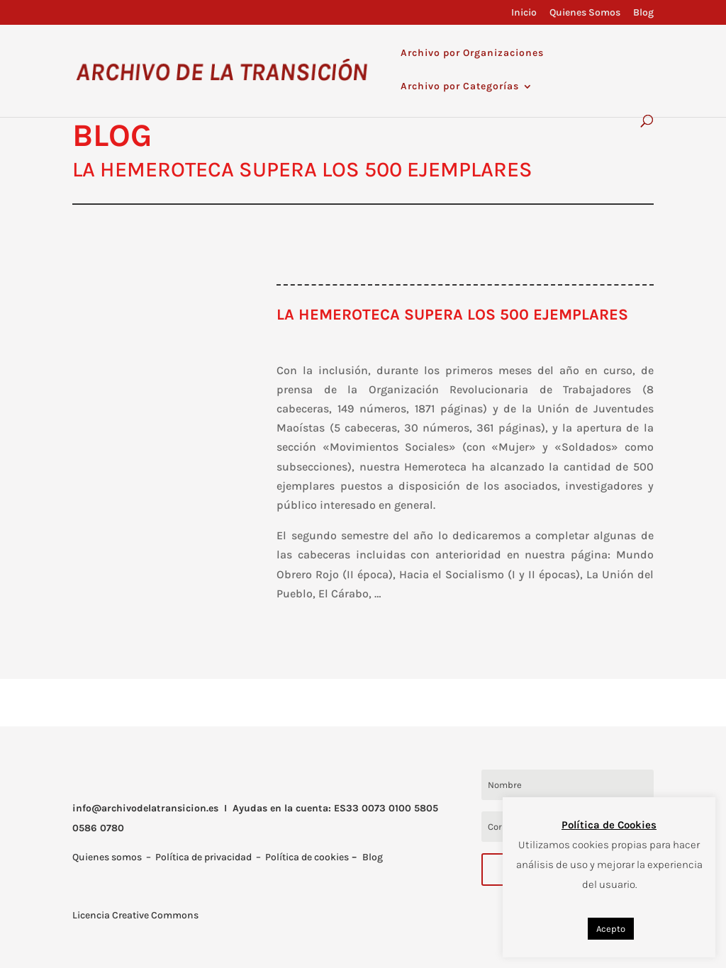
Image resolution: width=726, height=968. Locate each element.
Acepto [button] (610, 928)
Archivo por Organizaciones (472, 53)
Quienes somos (107, 857)
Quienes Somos (584, 13)
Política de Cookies (609, 824)
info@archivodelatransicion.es (145, 808)
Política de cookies (307, 857)
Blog (643, 13)
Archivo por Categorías (460, 86)
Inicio (524, 13)
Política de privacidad (203, 857)
